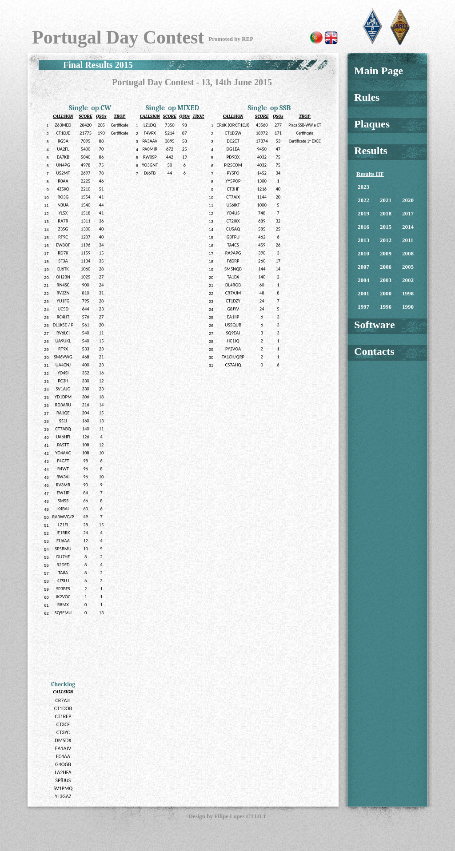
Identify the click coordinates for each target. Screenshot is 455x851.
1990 (408, 306)
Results (370, 150)
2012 (385, 240)
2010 (363, 253)
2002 (408, 280)
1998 (408, 293)
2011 (407, 240)
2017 (408, 213)
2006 (385, 266)
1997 (363, 306)
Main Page (378, 70)
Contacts (374, 351)
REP (247, 39)
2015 (385, 226)
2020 (408, 200)
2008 (408, 253)
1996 (385, 306)
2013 (363, 240)
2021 (385, 200)
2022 (363, 200)
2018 (385, 213)
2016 (363, 226)
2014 (408, 226)
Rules (366, 97)
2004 (363, 280)
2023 (363, 186)
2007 (363, 266)
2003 (385, 280)
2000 (385, 293)
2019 (363, 213)
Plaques (372, 124)
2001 (363, 293)
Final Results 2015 (98, 65)
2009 (385, 253)
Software (374, 324)
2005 (408, 266)
